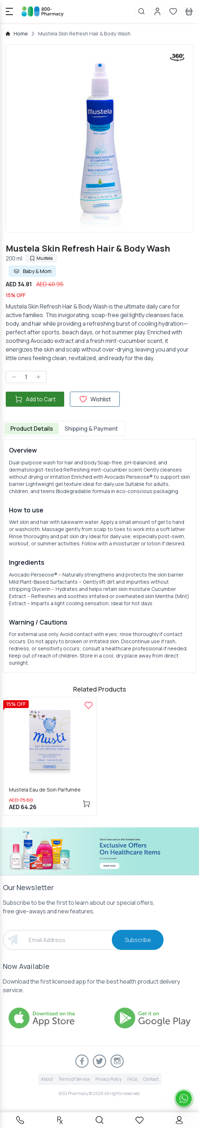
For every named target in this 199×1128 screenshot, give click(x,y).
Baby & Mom (32, 271)
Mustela (41, 258)
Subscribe (138, 940)
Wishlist (95, 399)
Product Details (31, 428)
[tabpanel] (99, 556)
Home (21, 33)
